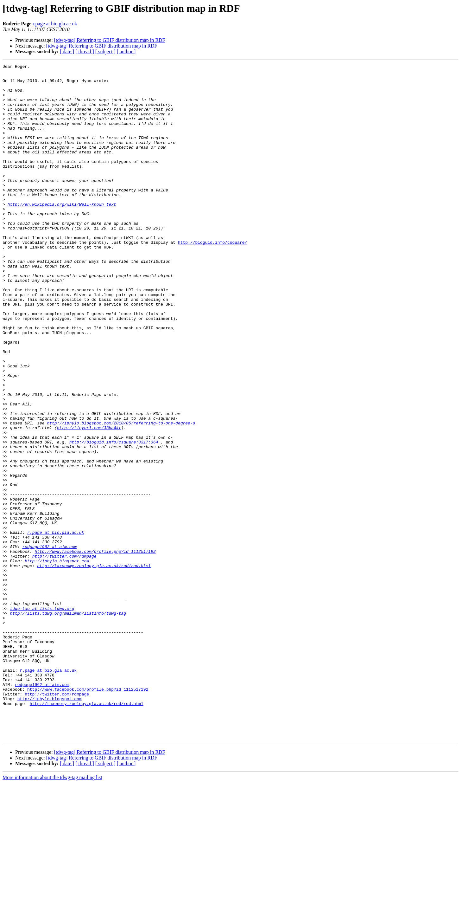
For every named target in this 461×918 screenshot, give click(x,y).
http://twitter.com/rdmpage (64, 655)
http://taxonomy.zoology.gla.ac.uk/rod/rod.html (94, 666)
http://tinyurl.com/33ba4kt (89, 501)
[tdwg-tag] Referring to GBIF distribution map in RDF (109, 40)
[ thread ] (84, 51)
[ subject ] (105, 51)
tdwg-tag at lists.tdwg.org (42, 718)
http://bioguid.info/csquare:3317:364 (113, 518)
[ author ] (126, 51)
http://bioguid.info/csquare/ (212, 278)
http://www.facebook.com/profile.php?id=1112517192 (95, 649)
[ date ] (67, 51)
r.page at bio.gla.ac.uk (55, 23)
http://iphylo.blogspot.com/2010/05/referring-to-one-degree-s (121, 495)
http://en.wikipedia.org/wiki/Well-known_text (62, 233)
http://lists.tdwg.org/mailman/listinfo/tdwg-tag (68, 723)
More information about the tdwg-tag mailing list (52, 912)
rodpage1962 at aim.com (49, 643)
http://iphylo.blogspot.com (57, 660)
